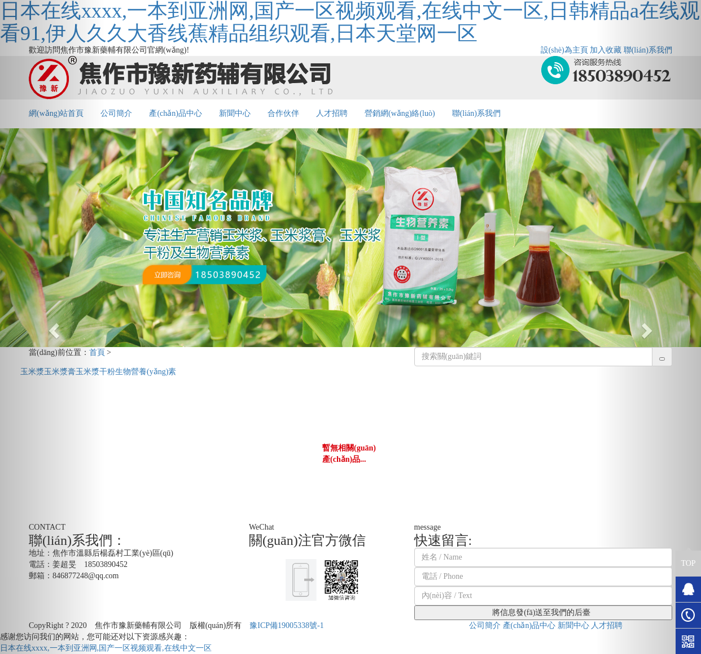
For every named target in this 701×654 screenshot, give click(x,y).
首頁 (97, 352)
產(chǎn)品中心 (175, 113)
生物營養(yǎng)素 (145, 371)
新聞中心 (235, 113)
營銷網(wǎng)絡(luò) (400, 113)
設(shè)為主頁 (564, 50)
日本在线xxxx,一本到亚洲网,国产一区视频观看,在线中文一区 (106, 648)
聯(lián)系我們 (476, 113)
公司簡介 (116, 113)
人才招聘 (332, 113)
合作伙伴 (283, 113)
